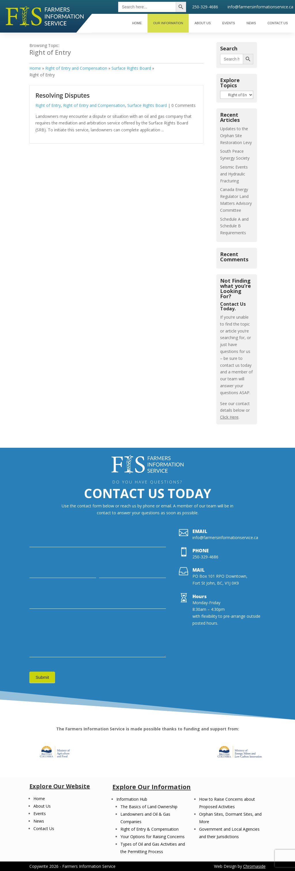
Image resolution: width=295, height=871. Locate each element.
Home (35, 68)
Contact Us (43, 828)
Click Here (229, 417)
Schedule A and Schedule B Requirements (234, 226)
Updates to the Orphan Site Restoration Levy (236, 135)
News (38, 821)
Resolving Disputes (62, 95)
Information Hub (131, 799)
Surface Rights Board (131, 68)
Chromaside (254, 866)
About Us (42, 806)
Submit (42, 677)
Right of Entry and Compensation (76, 68)
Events (39, 813)
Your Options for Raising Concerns (152, 836)
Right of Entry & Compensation (149, 829)
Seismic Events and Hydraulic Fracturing (234, 174)
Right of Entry (48, 105)
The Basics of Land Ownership (148, 806)
